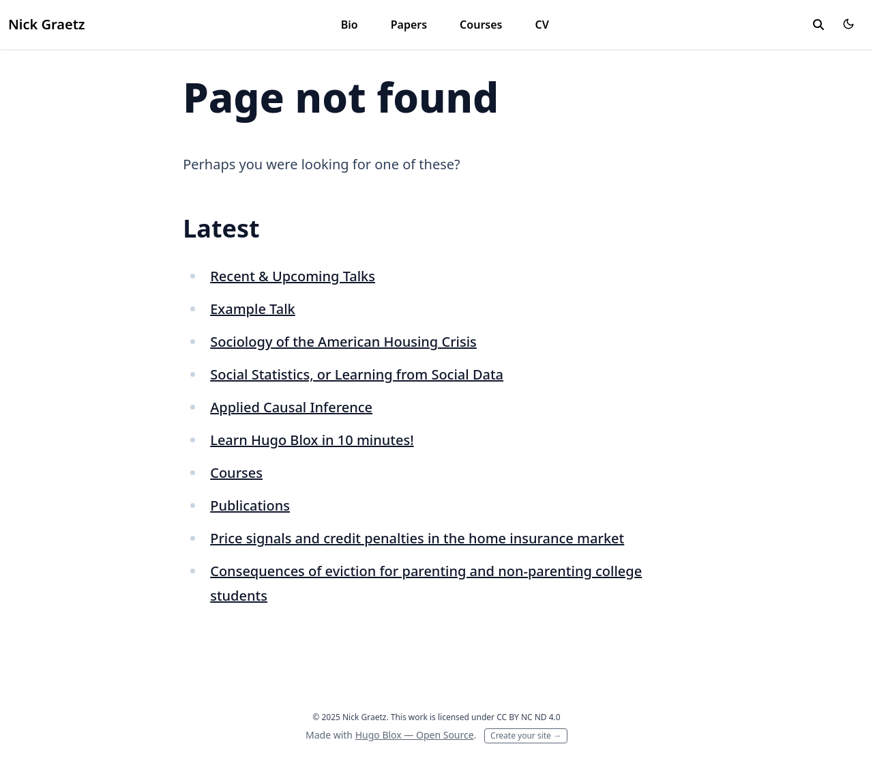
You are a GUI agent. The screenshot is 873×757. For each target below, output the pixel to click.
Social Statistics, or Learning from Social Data (356, 374)
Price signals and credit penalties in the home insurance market (417, 538)
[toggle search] (818, 24)
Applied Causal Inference (291, 407)
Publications (250, 505)
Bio (349, 24)
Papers (409, 24)
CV (541, 24)
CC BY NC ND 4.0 (529, 717)
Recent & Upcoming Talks (292, 276)
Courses (481, 24)
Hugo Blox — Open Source (414, 734)
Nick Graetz (46, 24)
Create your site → (525, 735)
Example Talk (252, 309)
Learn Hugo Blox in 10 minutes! (311, 440)
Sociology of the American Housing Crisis (343, 341)
